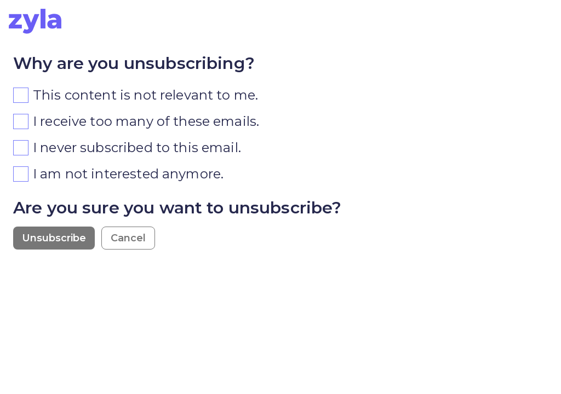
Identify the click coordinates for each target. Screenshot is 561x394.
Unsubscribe (54, 238)
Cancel (128, 238)
